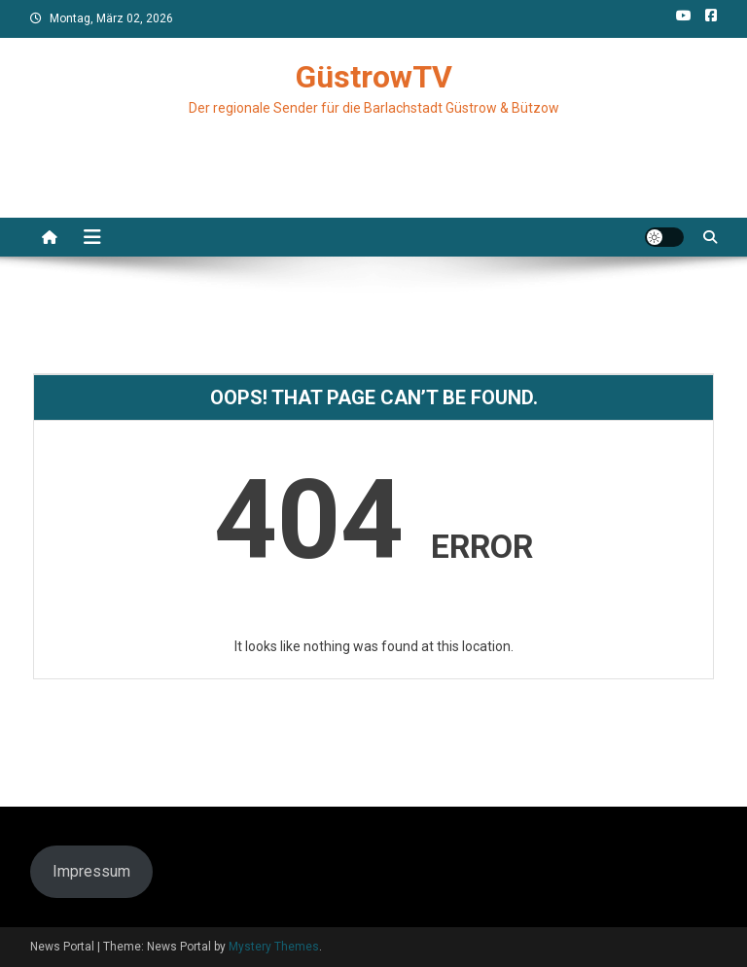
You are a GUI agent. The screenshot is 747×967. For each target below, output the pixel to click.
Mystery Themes (274, 946)
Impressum (91, 871)
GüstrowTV (374, 76)
